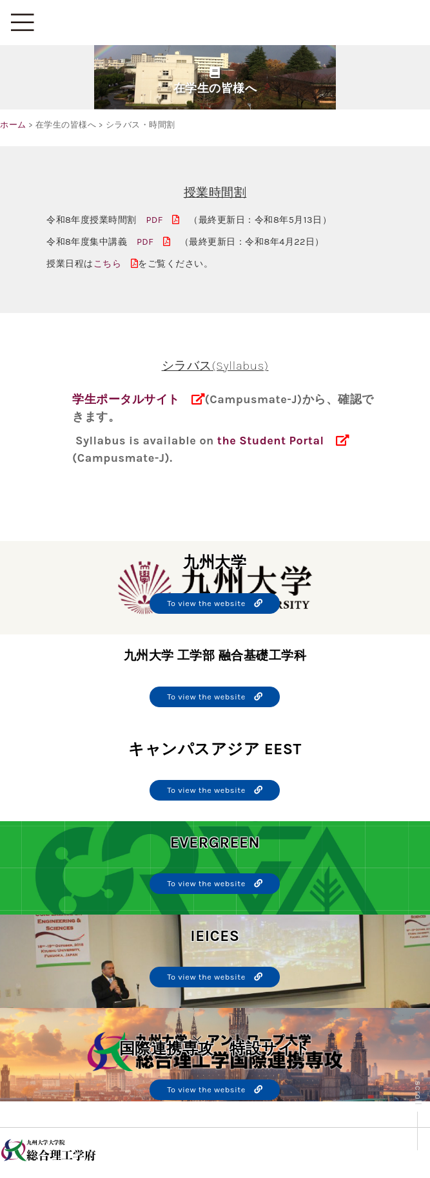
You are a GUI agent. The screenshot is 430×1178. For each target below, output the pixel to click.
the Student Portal (270, 440)
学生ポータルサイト (126, 399)
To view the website (215, 603)
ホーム (13, 124)
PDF (163, 219)
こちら (116, 263)
